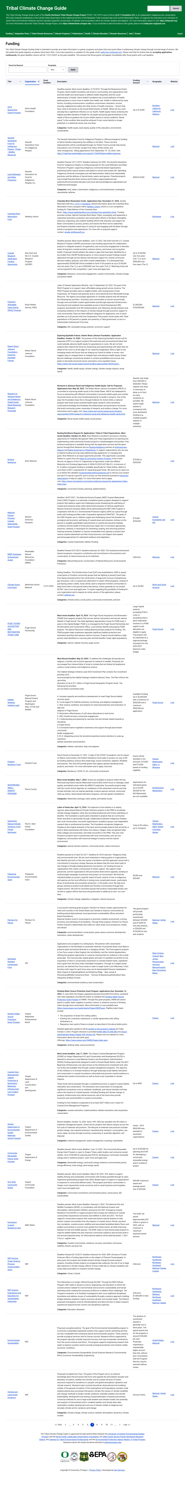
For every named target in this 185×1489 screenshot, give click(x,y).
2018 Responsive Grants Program (14, 110)
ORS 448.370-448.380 (108, 1032)
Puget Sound (157, 629)
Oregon (155, 759)
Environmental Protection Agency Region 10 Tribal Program (120, 1439)
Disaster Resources (118, 33)
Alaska (155, 832)
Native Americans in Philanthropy (82, 450)
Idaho (154, 764)
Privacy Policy (95, 1470)
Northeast (156, 1262)
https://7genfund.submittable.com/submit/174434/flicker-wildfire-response (88, 153)
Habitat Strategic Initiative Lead (13, 703)
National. (156, 557)
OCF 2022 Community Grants (12, 1185)
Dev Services (119, 1470)
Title (9, 81)
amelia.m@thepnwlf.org (75, 232)
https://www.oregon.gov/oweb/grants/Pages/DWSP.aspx (81, 1008)
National (155, 146)
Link (172, 110)
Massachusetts (158, 967)
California (156, 111)
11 (112, 1425)
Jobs (131, 33)
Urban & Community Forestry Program (95, 459)
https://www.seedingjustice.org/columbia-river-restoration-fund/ (89, 212)
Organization (32, 82)
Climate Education (100, 33)
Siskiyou (155, 114)
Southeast (156, 1265)
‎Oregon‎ (155, 1185)
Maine (155, 973)
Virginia (155, 956)
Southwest (156, 1260)
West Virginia (157, 953)
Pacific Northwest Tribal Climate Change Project (65, 15)
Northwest (156, 216)
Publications (77, 33)
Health (87, 33)
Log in (180, 33)
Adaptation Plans (22, 33)
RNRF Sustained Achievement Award (14, 557)
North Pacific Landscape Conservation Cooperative (77, 1437)
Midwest (156, 1294)
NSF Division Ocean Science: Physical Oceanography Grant (14, 1264)
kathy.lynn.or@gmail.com (111, 52)
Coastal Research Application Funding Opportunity (12, 259)
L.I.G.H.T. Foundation (82, 204)
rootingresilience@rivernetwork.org (94, 473)
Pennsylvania (157, 962)
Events (138, 33)
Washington (157, 762)
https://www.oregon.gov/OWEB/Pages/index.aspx (87, 1040)
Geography (52, 65)
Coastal (155, 1271)
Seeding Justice (93, 207)
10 (107, 1425)
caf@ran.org (69, 595)
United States (158, 1340)
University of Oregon (116, 1434)
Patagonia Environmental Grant (14, 877)
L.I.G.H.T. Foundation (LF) (124, 15)
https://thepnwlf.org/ (168, 21)
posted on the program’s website (102, 1029)
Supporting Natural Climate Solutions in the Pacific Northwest (14, 827)
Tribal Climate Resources (42, 33)
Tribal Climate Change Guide (36, 8)
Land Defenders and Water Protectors (14, 177)
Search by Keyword (16, 65)
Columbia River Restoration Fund (14, 217)
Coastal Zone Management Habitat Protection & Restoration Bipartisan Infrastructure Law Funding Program (13, 1083)
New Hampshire (159, 970)
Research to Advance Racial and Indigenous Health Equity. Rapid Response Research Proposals (14, 402)
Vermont (156, 964)
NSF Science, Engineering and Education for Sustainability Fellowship (14, 1296)
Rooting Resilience (97, 447)
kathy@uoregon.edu (113, 1442)
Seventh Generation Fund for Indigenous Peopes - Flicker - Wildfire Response (14, 146)
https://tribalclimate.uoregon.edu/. (77, 23)
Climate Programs (62, 33)
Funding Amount (136, 81)
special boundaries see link (158, 520)
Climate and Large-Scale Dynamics (13, 1395)
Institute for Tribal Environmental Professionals (68, 1439)
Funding (9, 33)
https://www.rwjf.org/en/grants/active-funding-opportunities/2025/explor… (88, 364)
